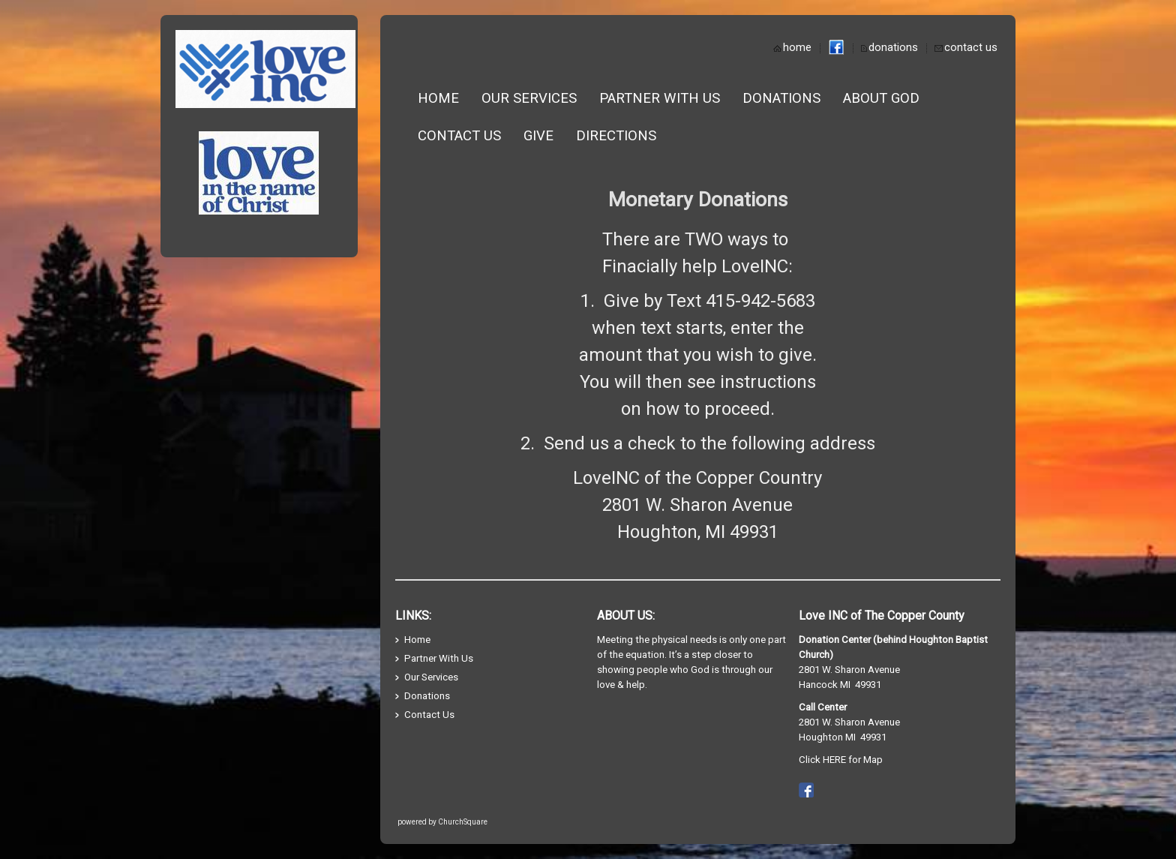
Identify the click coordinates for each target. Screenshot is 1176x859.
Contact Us (459, 136)
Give (539, 136)
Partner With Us (659, 98)
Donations (781, 98)
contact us (971, 47)
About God (881, 98)
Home (438, 98)
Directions (616, 136)
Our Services (529, 98)
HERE (834, 759)
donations (893, 47)
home (797, 47)
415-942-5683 (760, 300)
